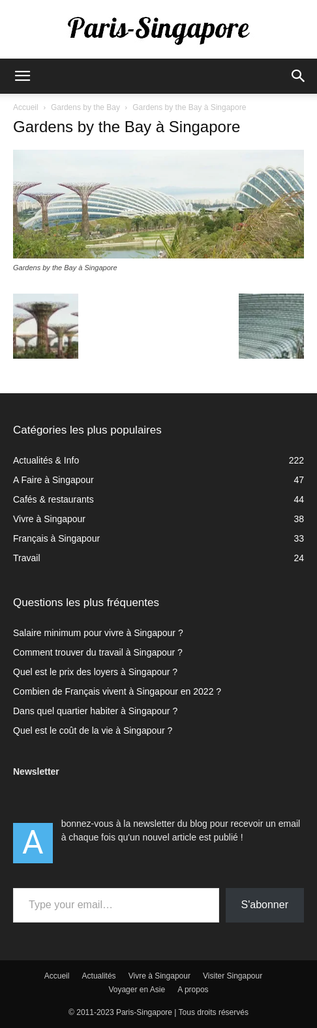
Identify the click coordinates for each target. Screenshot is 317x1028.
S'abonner (264, 904)
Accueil (25, 107)
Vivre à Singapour (159, 975)
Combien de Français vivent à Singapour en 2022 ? (117, 691)
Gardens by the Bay (85, 107)
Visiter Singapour (232, 975)
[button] (22, 76)
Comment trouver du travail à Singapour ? (98, 652)
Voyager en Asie (136, 989)
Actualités (99, 975)
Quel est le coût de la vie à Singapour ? (92, 730)
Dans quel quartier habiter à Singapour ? (95, 711)
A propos (192, 989)
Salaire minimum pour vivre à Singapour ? (98, 633)
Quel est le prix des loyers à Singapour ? (95, 672)
